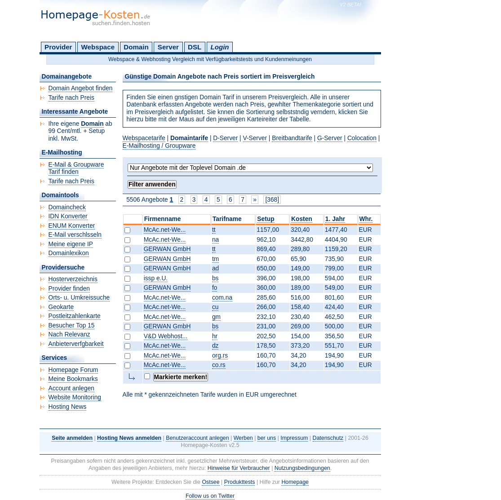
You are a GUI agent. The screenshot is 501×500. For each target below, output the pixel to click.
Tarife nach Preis (71, 97)
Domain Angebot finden (81, 88)
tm (215, 259)
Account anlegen (71, 388)
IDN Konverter (68, 216)
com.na (222, 297)
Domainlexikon (69, 253)
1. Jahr (335, 219)
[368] (272, 199)
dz (215, 345)
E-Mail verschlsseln (75, 234)
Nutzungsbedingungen (302, 468)
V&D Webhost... (166, 336)
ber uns (266, 438)
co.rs (219, 365)
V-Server (255, 138)
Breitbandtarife (292, 138)
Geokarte (61, 307)
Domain (136, 47)
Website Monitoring (75, 397)
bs (215, 278)
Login (219, 47)
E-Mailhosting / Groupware (159, 145)
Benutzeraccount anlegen (197, 438)
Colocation (362, 138)
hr (214, 336)
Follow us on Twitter (210, 496)
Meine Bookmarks (73, 379)
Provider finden (69, 288)
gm (216, 317)
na (215, 239)
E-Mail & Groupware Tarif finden (76, 168)
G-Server (329, 138)
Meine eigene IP (71, 244)
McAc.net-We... (165, 229)
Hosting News (68, 406)
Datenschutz (328, 438)
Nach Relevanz (69, 334)
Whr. (366, 219)
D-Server (225, 138)
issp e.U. (156, 278)
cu (215, 307)
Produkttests (239, 482)
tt (214, 229)
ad (215, 268)
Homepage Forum (73, 370)
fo (214, 287)
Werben (243, 438)
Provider (58, 47)
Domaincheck (67, 207)
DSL (194, 47)
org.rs (220, 355)
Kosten (301, 219)
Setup (265, 219)
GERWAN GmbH (167, 249)
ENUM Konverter (72, 225)
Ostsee (210, 482)
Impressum (294, 438)
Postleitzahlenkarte (75, 316)
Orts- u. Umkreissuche (79, 297)
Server (168, 47)
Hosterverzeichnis (73, 279)
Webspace (98, 47)
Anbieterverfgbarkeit (76, 344)
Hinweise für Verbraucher (239, 468)
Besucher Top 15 (72, 325)
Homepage (295, 482)
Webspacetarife (144, 138)
